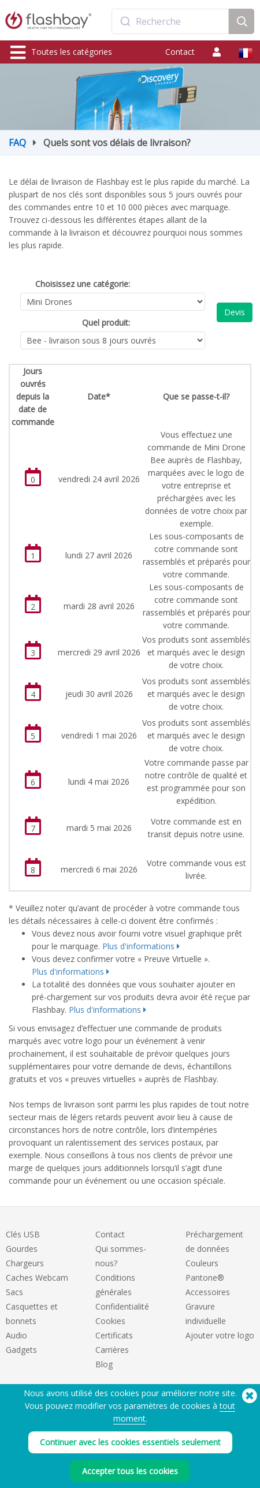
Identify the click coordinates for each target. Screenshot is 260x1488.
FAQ (17, 142)
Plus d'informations (138, 946)
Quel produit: (106, 322)
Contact (180, 51)
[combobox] (170, 21)
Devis (234, 312)
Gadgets (21, 1349)
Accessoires (207, 1291)
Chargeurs (25, 1263)
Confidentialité (122, 1306)
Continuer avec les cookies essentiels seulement (130, 1442)
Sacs (14, 1291)
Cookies (110, 1320)
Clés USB (23, 1234)
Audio (16, 1335)
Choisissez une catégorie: (82, 283)
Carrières (112, 1349)
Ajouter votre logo (219, 1335)
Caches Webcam (37, 1277)
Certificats (114, 1335)
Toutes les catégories (61, 52)
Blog (104, 1364)
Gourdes (22, 1248)
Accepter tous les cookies (130, 1470)
